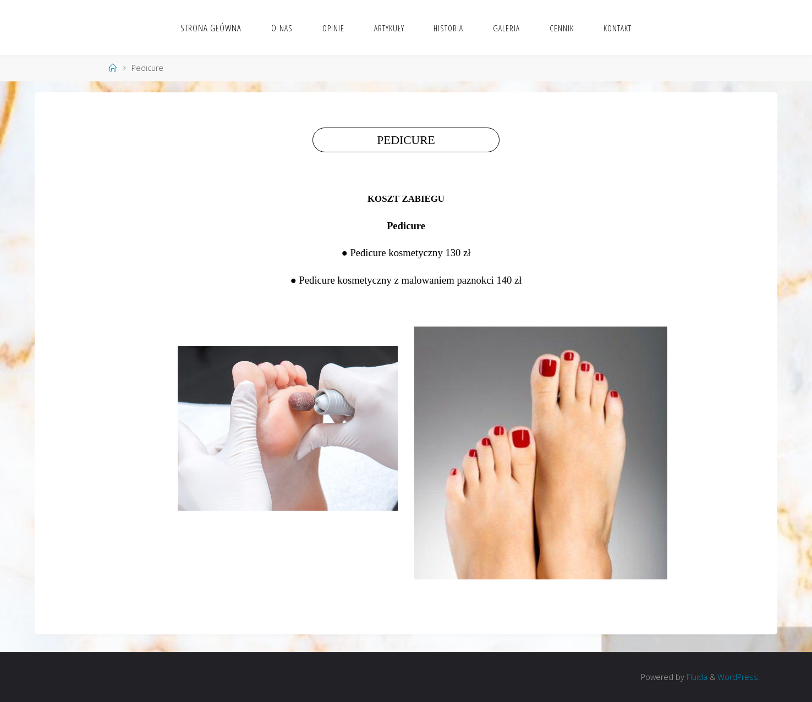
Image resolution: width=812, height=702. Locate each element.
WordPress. (738, 677)
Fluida (695, 677)
